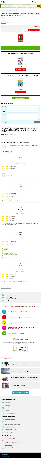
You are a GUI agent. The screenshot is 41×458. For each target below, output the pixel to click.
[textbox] (19, 6)
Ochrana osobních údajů (10, 427)
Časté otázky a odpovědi (10, 419)
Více (18, 17)
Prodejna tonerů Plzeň (10, 447)
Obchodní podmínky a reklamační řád (12, 424)
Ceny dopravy (3, 23)
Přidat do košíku (34, 30)
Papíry (2, 10)
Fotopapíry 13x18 (13, 10)
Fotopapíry (7, 10)
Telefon (4, 111)
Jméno (3, 106)
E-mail (3, 109)
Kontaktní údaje (8, 445)
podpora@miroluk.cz (11, 438)
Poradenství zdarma (9, 432)
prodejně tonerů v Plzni (32, 145)
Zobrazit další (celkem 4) (20, 98)
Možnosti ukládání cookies (10, 429)
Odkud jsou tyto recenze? (6, 288)
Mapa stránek (5, 454)
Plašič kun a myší (5, 456)
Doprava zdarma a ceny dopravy (12, 421)
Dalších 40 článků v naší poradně (20, 392)
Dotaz (3, 114)
